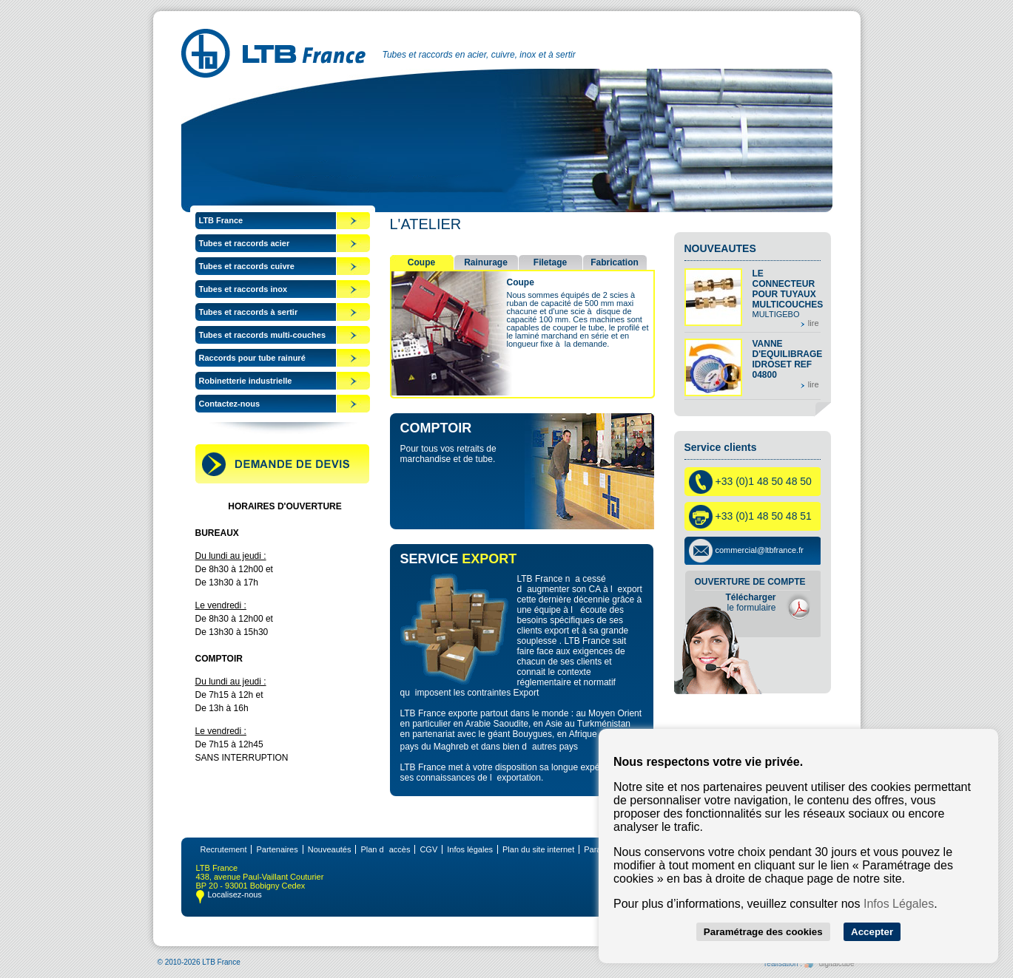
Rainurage (486, 262)
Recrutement (224, 849)
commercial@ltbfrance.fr (760, 550)
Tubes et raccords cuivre (247, 266)
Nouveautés (329, 849)
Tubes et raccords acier (244, 243)
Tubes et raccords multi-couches (262, 334)
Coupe (421, 262)
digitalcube (829, 964)
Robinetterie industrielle (245, 380)
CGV (428, 849)
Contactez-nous (229, 403)
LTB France (221, 220)
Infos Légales (899, 903)
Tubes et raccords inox (243, 289)
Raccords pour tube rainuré (252, 357)
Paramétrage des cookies (763, 931)
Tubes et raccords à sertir (248, 312)
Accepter (872, 931)
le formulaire (750, 602)
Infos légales (470, 849)
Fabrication (614, 262)
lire (813, 323)
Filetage (550, 262)
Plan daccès (385, 849)
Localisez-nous (235, 894)
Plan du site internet (538, 849)
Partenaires (276, 849)
